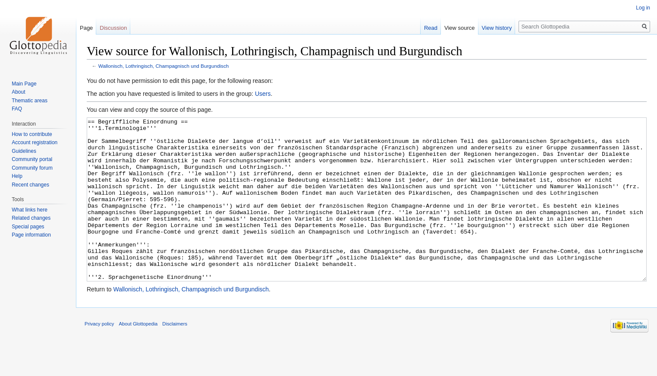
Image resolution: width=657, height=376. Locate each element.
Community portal (32, 159)
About (18, 92)
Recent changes (30, 185)
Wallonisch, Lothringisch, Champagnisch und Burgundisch (163, 66)
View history (497, 28)
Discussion (113, 28)
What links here (29, 210)
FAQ (17, 109)
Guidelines (24, 151)
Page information (31, 235)
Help (17, 176)
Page (86, 28)
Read (430, 28)
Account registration (34, 142)
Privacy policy (99, 356)
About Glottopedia (138, 356)
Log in (643, 8)
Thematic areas (29, 101)
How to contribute (32, 134)
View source (459, 28)
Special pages (28, 227)
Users (263, 93)
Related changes (31, 218)
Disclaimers (174, 356)
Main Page (24, 84)
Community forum (32, 168)
